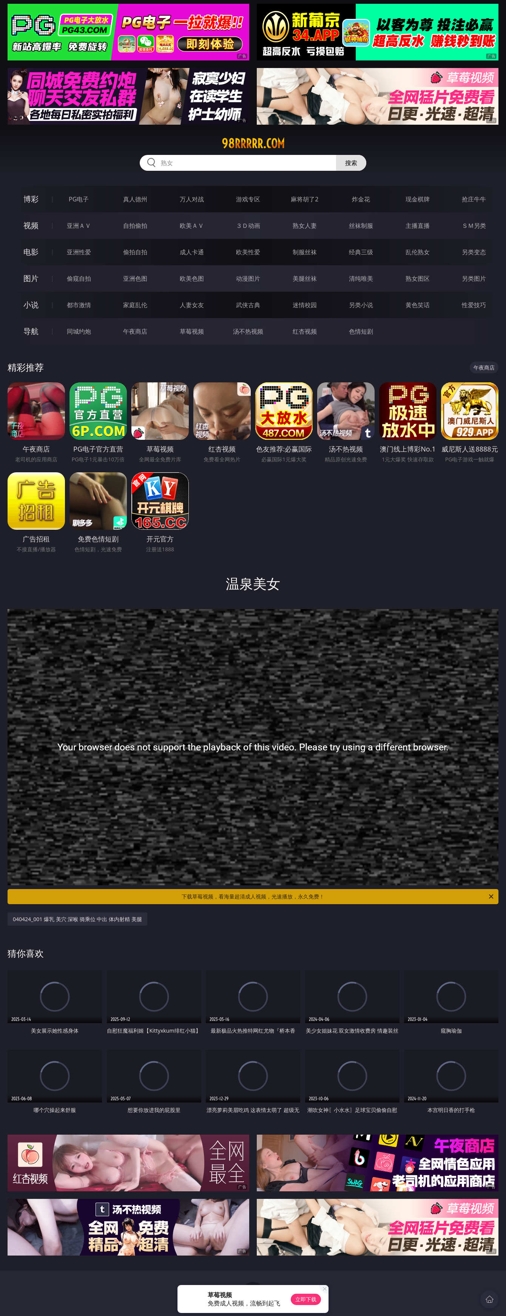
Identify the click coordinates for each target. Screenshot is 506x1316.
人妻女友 (192, 305)
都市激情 (79, 305)
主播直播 (418, 225)
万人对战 (192, 199)
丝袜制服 (361, 225)
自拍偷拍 (135, 225)
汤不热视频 (248, 331)
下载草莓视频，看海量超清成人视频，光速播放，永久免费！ (338, 896)
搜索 (351, 163)
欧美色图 (192, 278)
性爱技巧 (474, 305)
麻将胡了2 (304, 199)
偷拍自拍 (135, 252)
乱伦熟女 (418, 252)
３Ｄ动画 (248, 225)
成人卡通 (192, 252)
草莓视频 (192, 331)
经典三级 (361, 252)
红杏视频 (305, 331)
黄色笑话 (418, 305)
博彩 (31, 199)
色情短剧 (361, 331)
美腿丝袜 (305, 278)
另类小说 (361, 305)
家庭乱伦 (135, 305)
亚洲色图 (135, 278)
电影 (31, 252)
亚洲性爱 (79, 252)
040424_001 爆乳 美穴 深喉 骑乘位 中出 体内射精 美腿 (77, 919)
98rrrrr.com (253, 143)
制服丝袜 (305, 252)
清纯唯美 (361, 278)
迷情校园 (305, 305)
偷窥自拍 (79, 278)
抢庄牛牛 (474, 199)
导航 (31, 331)
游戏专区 (248, 199)
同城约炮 (79, 331)
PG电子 (79, 199)
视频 (31, 225)
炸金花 (361, 199)
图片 (31, 278)
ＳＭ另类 (474, 225)
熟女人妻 (305, 225)
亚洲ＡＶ (79, 225)
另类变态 (474, 252)
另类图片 (474, 278)
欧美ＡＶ (192, 225)
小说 (31, 305)
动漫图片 (248, 278)
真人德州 (135, 199)
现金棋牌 (418, 199)
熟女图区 (418, 278)
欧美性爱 (248, 252)
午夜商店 (135, 331)
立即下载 (305, 1299)
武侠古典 (248, 305)
